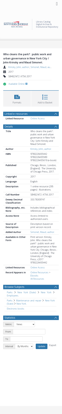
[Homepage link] (31, 23)
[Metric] (24, 324)
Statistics (9, 317)
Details (8, 126)
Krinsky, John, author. (18, 67)
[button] (17, 98)
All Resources (37, 278)
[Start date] (29, 331)
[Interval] (24, 346)
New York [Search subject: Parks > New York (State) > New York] (46, 292)
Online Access (37, 118)
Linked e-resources (16, 114)
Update (41, 346)
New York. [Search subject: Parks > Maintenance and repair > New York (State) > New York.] (22, 303)
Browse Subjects (14, 287)
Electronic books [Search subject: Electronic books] (15, 308)
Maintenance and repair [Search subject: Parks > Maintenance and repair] (28, 300)
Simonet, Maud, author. (43, 67)
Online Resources (39, 272)
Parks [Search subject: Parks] (9, 292)
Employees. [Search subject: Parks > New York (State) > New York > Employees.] (13, 295)
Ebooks (34, 275)
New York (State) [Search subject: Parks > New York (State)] (26, 292)
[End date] (26, 339)
